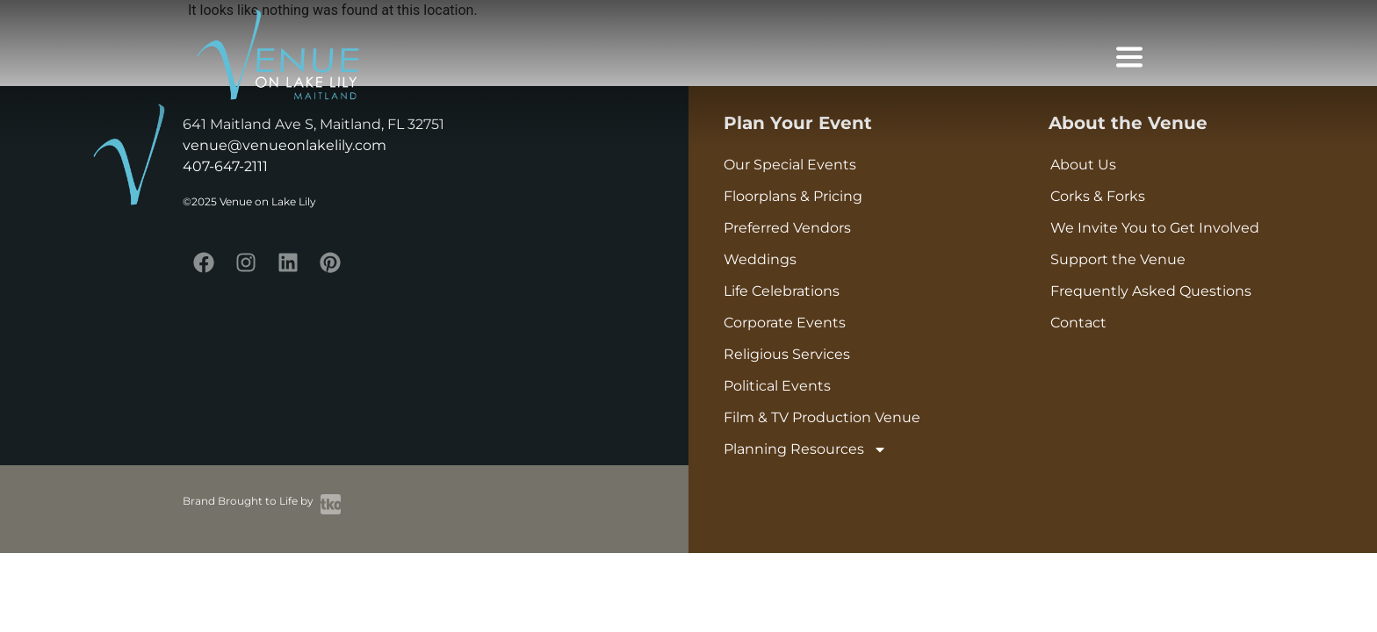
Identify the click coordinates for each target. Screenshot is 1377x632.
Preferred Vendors (787, 227)
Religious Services (787, 354)
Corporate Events (785, 322)
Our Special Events (790, 164)
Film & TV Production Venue (822, 417)
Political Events (777, 385)
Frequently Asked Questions (1150, 291)
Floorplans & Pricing (793, 196)
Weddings (760, 259)
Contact (1078, 322)
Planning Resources (805, 449)
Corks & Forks (1097, 196)
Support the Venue (1118, 259)
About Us (1083, 164)
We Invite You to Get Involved (1154, 227)
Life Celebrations (782, 291)
